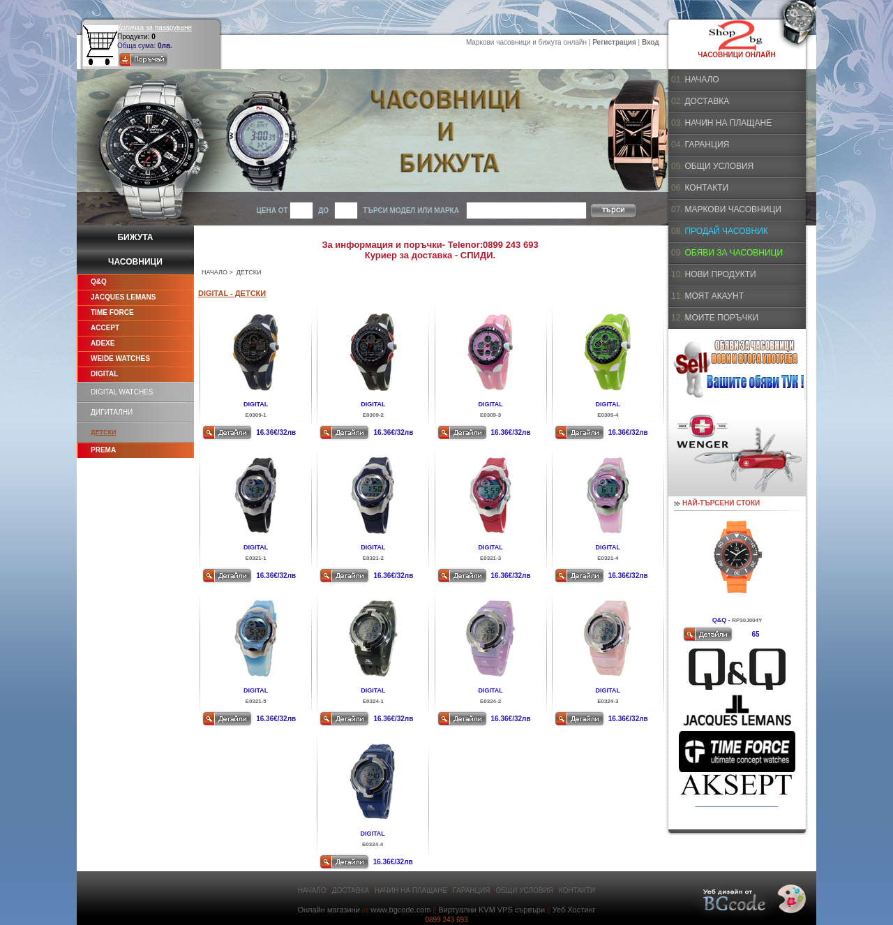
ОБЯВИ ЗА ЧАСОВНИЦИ (733, 253)
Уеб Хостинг (574, 909)
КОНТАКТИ (706, 188)
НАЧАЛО (214, 272)
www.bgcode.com (400, 909)
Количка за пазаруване (154, 27)
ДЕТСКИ (103, 432)
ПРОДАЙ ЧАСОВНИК (725, 231)
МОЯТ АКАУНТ (714, 296)
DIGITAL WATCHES (122, 392)
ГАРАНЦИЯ (706, 144)
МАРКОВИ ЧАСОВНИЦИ (732, 209)
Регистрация (614, 42)
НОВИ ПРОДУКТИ (720, 274)
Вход (650, 42)
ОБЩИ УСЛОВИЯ (718, 166)
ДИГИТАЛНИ (112, 412)
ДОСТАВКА (706, 101)
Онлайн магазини (328, 909)
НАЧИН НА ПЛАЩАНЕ (728, 123)
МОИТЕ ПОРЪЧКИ (721, 318)
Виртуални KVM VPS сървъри (491, 909)
